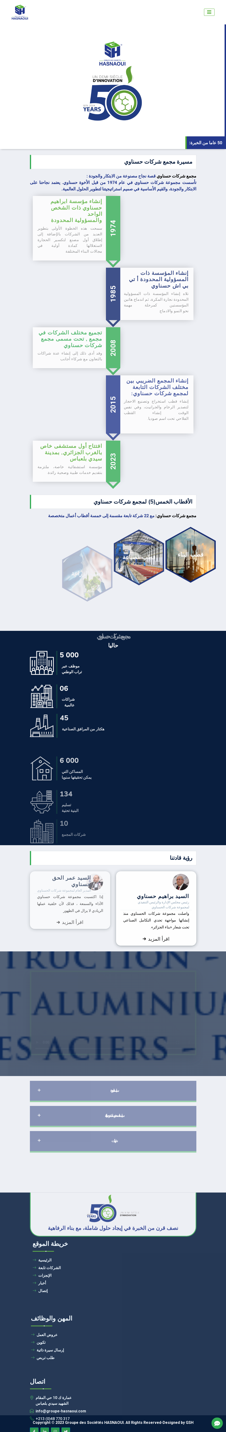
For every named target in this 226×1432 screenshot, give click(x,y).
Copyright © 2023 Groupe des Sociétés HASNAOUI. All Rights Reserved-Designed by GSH (113, 1422)
